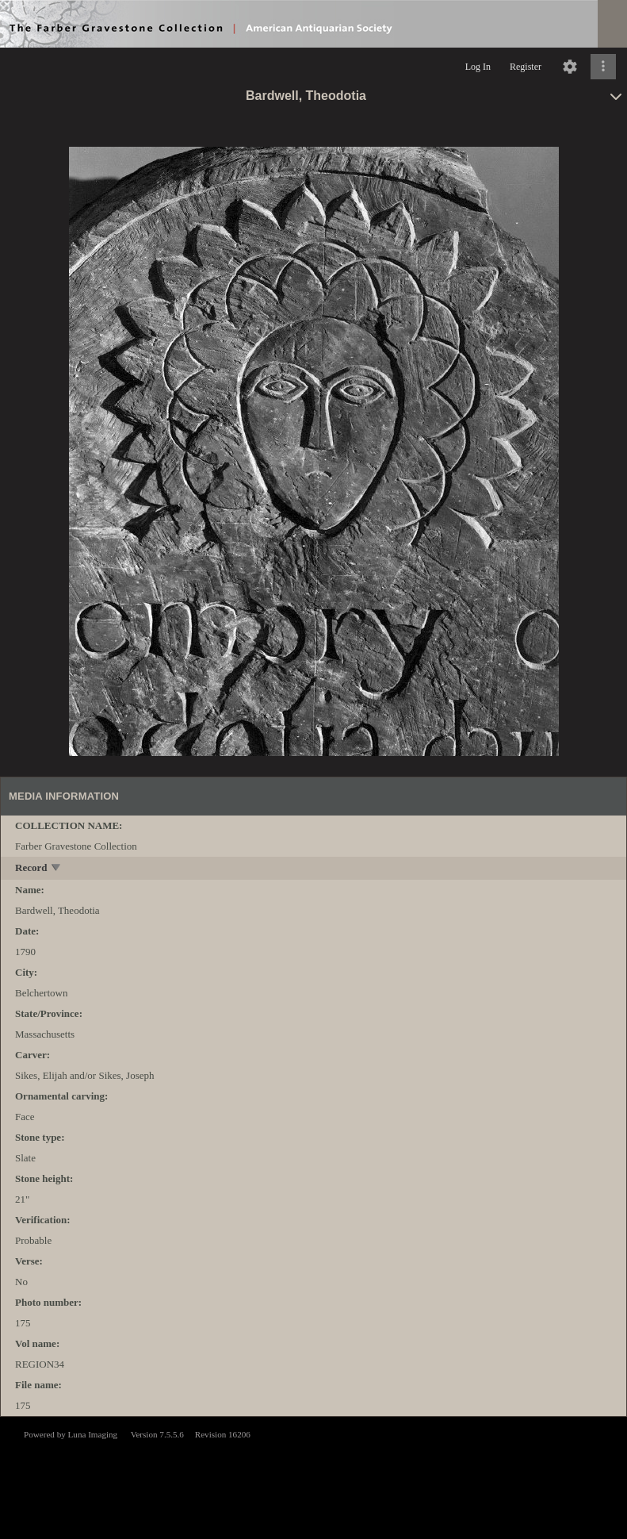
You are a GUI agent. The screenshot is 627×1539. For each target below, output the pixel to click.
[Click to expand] (603, 66)
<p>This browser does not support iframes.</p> (313, 1476)
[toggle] (57, 869)
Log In (478, 66)
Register (525, 66)
